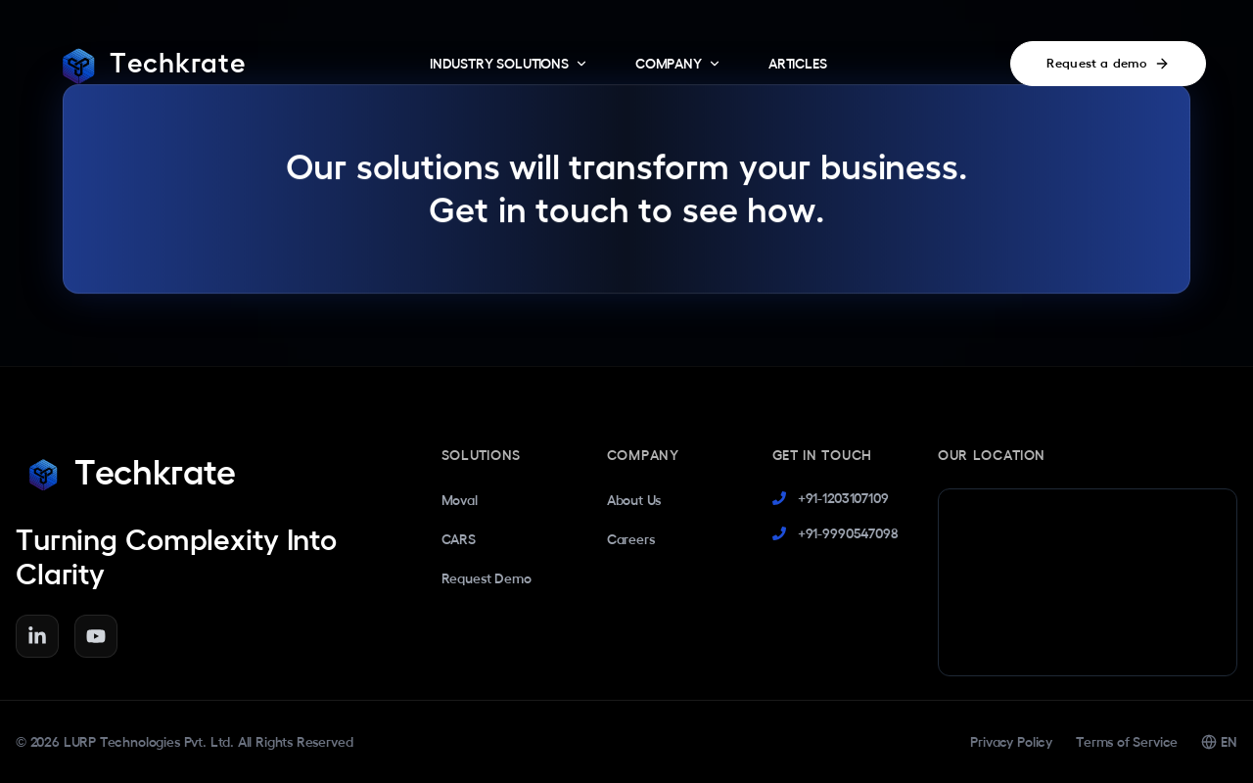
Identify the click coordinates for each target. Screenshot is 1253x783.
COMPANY (678, 64)
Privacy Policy (1011, 742)
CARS (458, 539)
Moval (459, 500)
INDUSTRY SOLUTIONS (509, 64)
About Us (634, 500)
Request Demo (486, 578)
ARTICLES (797, 63)
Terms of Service (1127, 742)
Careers (631, 539)
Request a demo (1108, 63)
